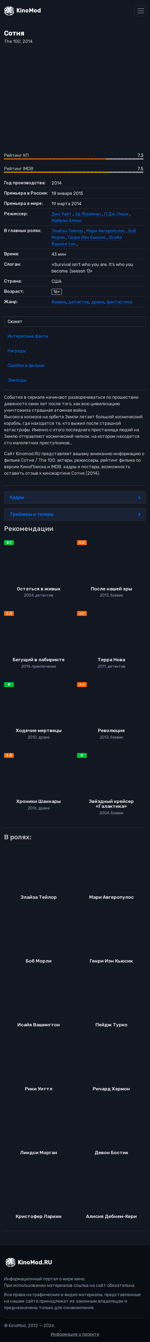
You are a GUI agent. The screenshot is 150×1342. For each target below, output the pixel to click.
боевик (59, 302)
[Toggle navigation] (140, 10)
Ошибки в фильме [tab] (26, 365)
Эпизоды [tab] (17, 380)
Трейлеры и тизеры (75, 514)
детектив (78, 302)
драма (97, 302)
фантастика (119, 302)
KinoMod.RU (35, 1262)
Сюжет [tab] (15, 321)
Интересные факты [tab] (28, 336)
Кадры (75, 497)
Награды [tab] (17, 350)
